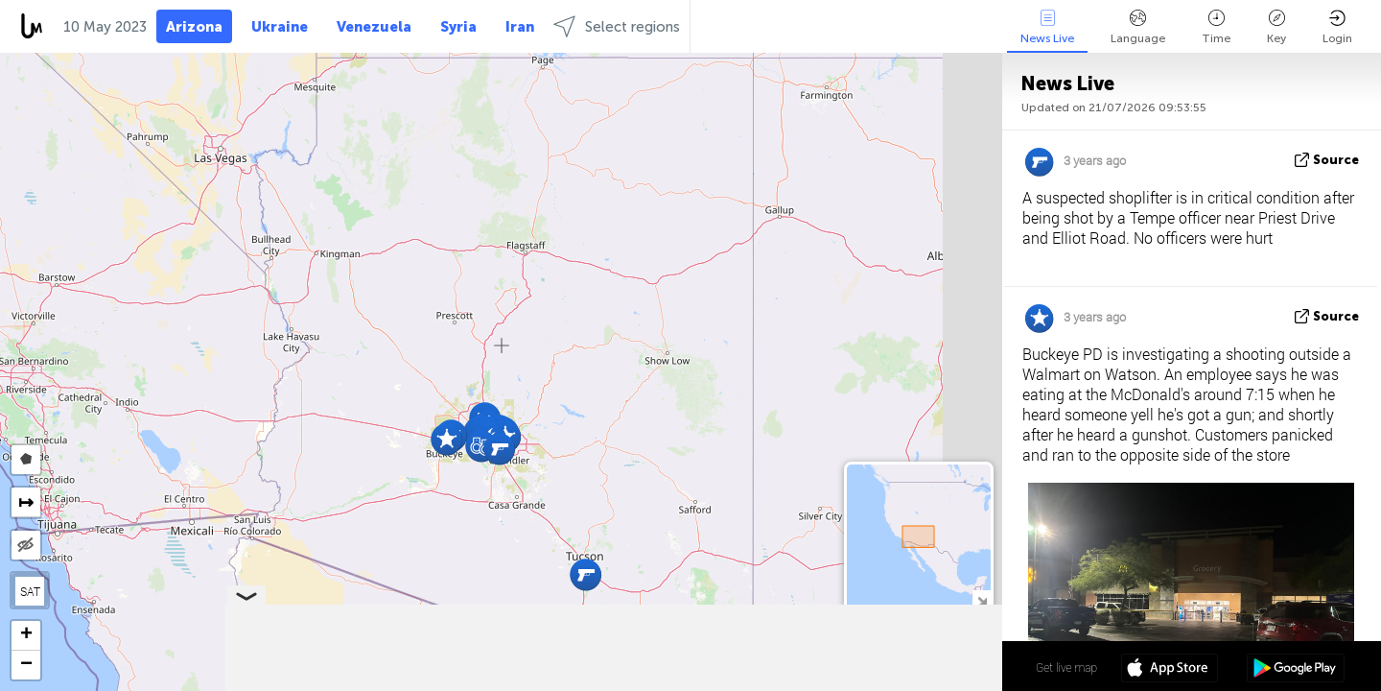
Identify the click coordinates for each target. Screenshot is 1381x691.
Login (1337, 27)
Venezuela (374, 27)
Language (1138, 27)
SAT (30, 591)
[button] (585, 574)
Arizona (194, 27)
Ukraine (279, 27)
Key (1276, 27)
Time (1216, 27)
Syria (458, 27)
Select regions (616, 26)
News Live (1047, 27)
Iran (519, 27)
